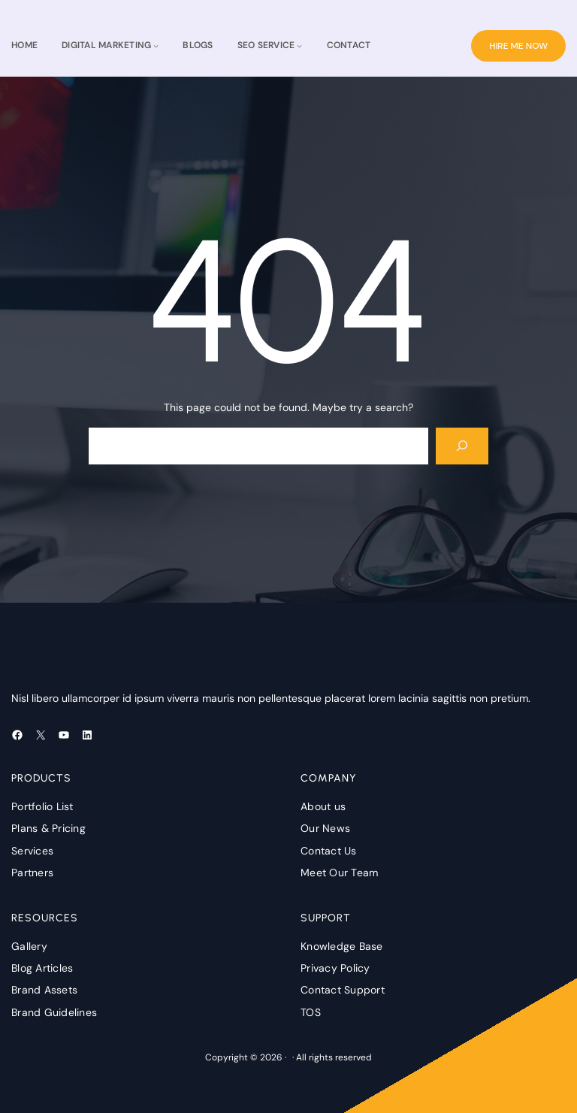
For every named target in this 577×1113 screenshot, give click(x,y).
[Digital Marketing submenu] (156, 45)
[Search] (462, 446)
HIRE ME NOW (518, 46)
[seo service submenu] (299, 45)
